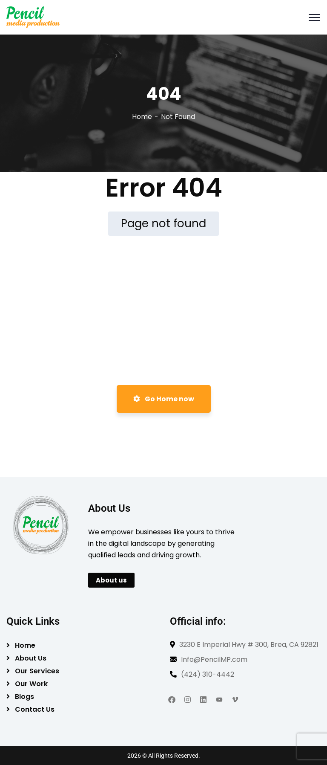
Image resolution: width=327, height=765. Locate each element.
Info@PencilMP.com (214, 659)
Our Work (31, 684)
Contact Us (34, 709)
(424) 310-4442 (207, 674)
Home (142, 117)
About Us (30, 658)
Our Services (37, 671)
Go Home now (163, 399)
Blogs (24, 696)
